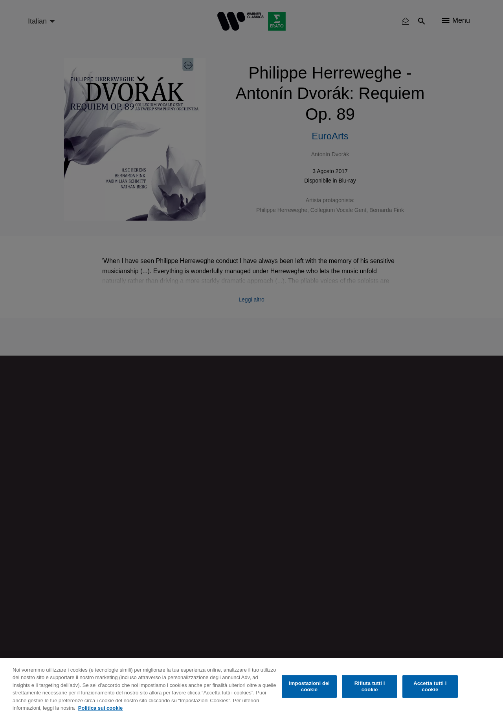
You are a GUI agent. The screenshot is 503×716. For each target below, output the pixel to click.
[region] (251, 687)
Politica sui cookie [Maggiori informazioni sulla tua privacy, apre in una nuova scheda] (100, 708)
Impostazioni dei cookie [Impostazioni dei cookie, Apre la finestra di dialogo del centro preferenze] (309, 686)
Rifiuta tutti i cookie (369, 686)
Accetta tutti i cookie (429, 686)
